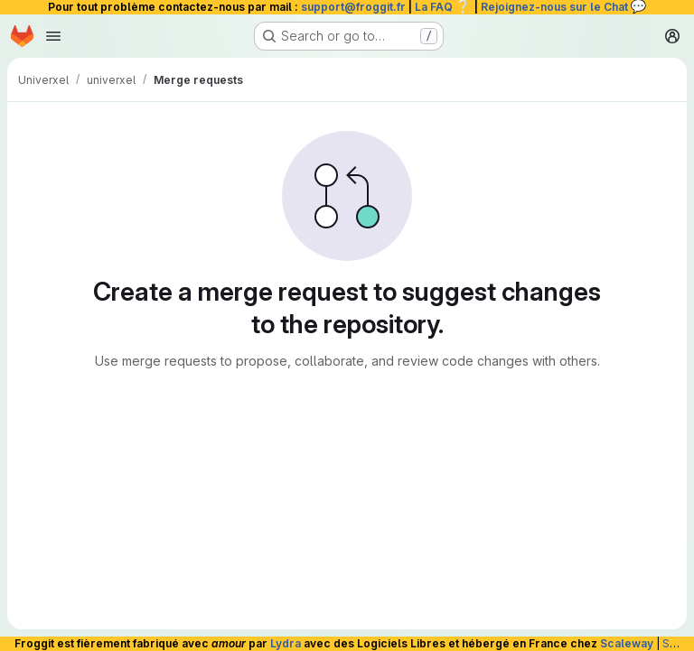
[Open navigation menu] (53, 36)
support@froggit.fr (353, 7)
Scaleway (626, 643)
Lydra (285, 643)
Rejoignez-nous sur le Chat (564, 7)
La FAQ (443, 7)
